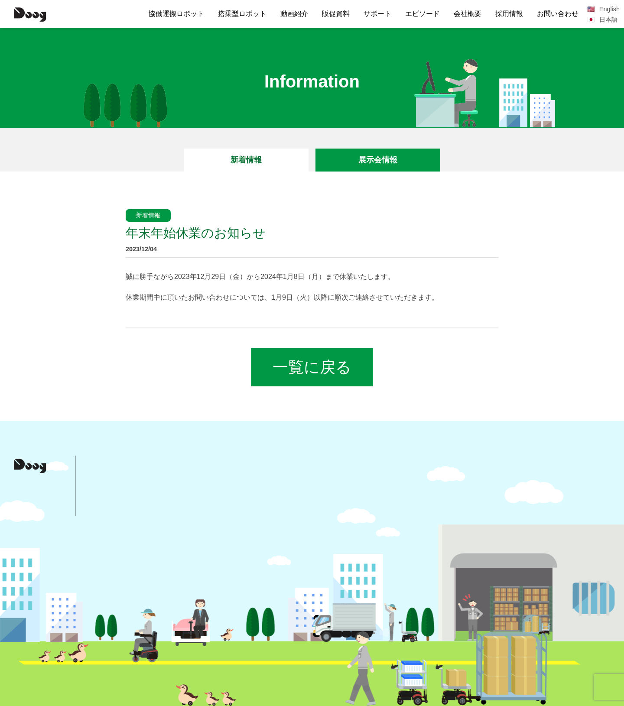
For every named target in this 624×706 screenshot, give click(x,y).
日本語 (608, 19)
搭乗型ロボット (242, 13)
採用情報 (509, 13)
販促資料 (336, 13)
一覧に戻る (312, 367)
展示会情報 (377, 159)
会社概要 (467, 13)
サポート (377, 13)
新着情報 (246, 159)
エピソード (422, 13)
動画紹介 (294, 13)
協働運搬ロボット (176, 13)
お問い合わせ (557, 13)
